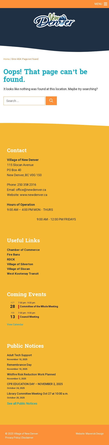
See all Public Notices (22, 403)
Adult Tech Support (19, 355)
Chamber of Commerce (23, 250)
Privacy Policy (12, 437)
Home (6, 59)
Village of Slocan (18, 269)
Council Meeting (29, 316)
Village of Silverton (20, 264)
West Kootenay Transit (23, 273)
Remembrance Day (19, 364)
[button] (98, 4)
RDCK (11, 259)
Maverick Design (95, 433)
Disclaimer (27, 437)
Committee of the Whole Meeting (39, 306)
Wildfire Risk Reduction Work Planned (31, 374)
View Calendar (15, 324)
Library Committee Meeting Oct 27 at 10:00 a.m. (37, 393)
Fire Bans (13, 254)
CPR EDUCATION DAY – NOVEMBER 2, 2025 (35, 384)
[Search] (51, 100)
